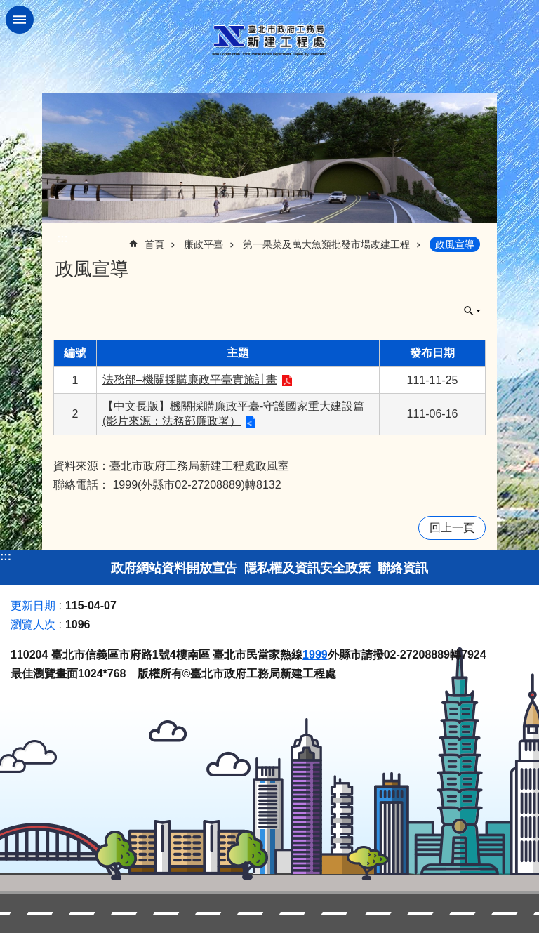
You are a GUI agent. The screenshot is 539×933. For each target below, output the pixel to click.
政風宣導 (454, 244)
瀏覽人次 (33, 624)
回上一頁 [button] (452, 528)
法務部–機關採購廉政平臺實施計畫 (189, 379)
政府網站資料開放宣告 (174, 568)
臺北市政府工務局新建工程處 (269, 40)
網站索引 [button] (20, 20)
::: (5, 556)
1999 (315, 655)
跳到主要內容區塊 (7, 7)
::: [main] (62, 238)
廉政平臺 (203, 244)
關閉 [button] (472, 311)
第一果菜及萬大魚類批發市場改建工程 (326, 244)
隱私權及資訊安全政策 (307, 568)
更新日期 (33, 605)
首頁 (154, 244)
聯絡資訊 (403, 568)
